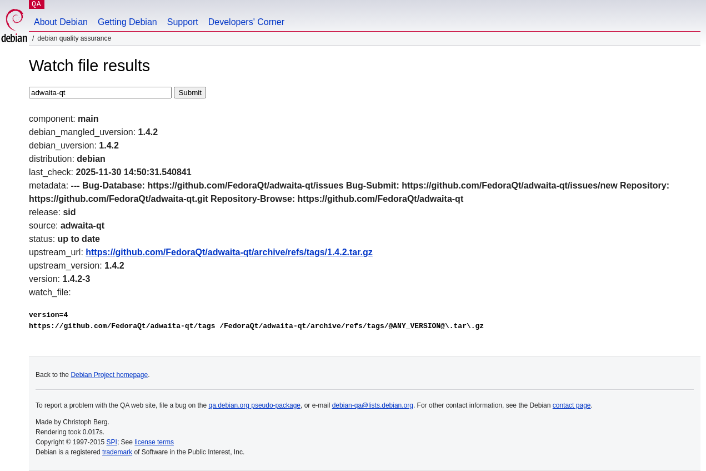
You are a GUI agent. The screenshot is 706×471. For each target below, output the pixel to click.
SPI (112, 442)
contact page (572, 405)
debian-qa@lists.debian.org (372, 405)
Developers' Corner (246, 22)
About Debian (61, 22)
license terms (154, 442)
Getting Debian (127, 22)
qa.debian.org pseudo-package (255, 405)
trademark (117, 452)
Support (182, 22)
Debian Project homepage (109, 375)
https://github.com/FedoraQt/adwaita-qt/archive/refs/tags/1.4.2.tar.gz (229, 252)
